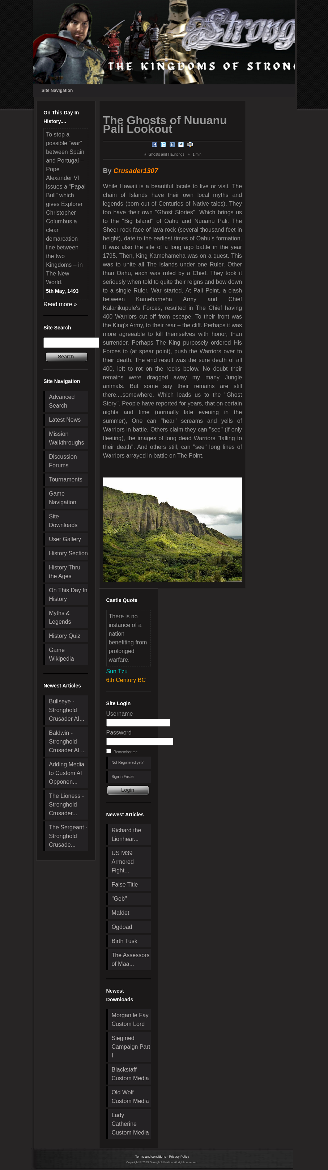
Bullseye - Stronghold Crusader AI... (66, 710)
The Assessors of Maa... (131, 959)
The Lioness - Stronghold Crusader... (66, 804)
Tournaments (65, 479)
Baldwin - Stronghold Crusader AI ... (67, 741)
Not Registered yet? (128, 763)
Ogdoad (122, 927)
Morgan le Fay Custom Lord (130, 1019)
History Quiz (64, 636)
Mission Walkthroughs (66, 438)
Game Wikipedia (61, 654)
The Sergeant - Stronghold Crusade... (68, 836)
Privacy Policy (179, 1156)
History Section (68, 553)
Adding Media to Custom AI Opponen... (66, 773)
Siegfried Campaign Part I (131, 1047)
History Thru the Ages (64, 571)
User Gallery (65, 539)
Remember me (125, 752)
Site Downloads (63, 520)
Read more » (60, 304)
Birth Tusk (124, 941)
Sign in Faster (123, 777)
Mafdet (120, 913)
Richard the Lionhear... (126, 834)
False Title (125, 884)
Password (119, 732)
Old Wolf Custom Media (130, 1096)
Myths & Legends (60, 617)
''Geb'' (119, 899)
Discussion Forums (63, 461)
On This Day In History (68, 594)
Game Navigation (62, 498)
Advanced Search (61, 401)
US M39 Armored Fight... (123, 862)
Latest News (65, 420)
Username (119, 714)
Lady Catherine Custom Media (130, 1124)
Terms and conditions (150, 1156)
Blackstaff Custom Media (130, 1073)
